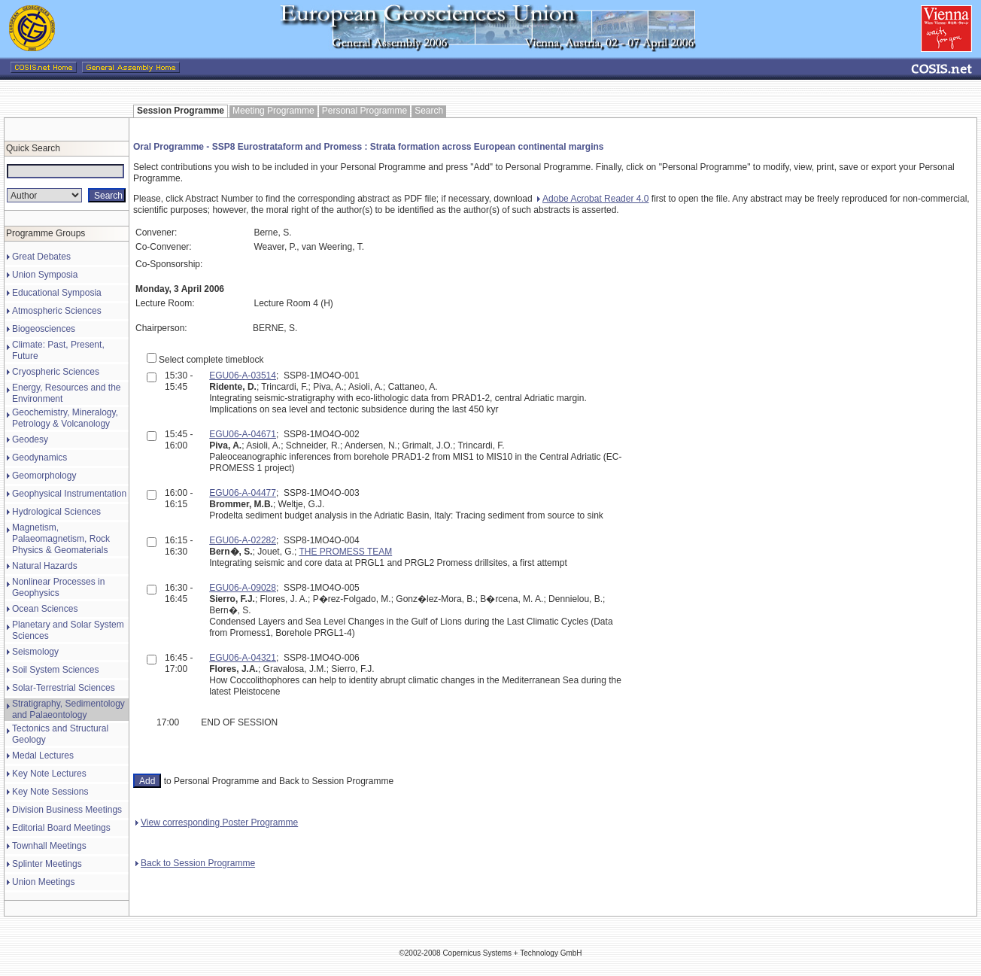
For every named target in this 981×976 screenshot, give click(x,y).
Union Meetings (43, 882)
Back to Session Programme (195, 863)
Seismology (35, 651)
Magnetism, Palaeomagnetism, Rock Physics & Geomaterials (61, 538)
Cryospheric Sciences (55, 371)
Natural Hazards (44, 566)
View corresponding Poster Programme (216, 822)
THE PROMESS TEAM (345, 551)
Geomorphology (44, 475)
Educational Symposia (57, 292)
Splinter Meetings (47, 864)
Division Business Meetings (67, 809)
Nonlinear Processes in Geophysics (58, 587)
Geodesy (30, 439)
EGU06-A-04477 (242, 493)
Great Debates (41, 256)
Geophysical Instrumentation (69, 493)
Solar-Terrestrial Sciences (63, 688)
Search (429, 110)
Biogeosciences (43, 329)
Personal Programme (364, 110)
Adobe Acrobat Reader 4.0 (592, 198)
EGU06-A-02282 (242, 540)
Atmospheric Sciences (57, 311)
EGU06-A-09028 (242, 587)
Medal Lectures (43, 755)
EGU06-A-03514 (242, 375)
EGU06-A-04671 (242, 434)
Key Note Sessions (50, 791)
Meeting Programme (273, 110)
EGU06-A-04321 (242, 657)
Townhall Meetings (49, 846)
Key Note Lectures (49, 773)
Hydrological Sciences (56, 511)
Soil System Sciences (55, 669)
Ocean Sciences (44, 609)
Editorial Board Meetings (61, 827)
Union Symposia (44, 274)
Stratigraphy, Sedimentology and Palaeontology (68, 709)
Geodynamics (39, 457)
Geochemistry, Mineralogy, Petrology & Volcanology (65, 418)
